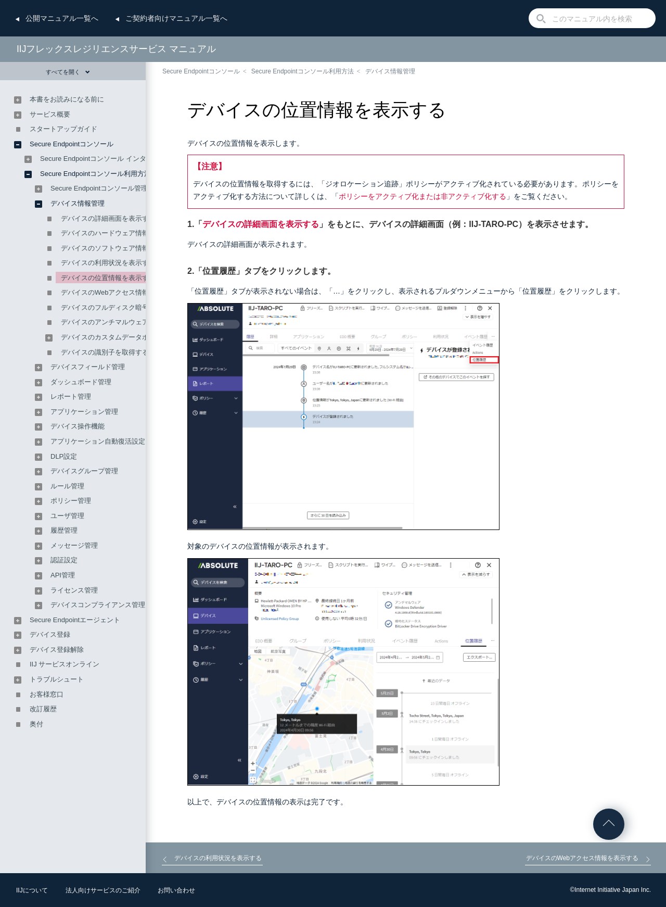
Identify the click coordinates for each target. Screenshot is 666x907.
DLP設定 (63, 456)
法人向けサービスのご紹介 (103, 890)
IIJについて (32, 890)
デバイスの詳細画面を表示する (260, 224)
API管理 (62, 575)
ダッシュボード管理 (80, 382)
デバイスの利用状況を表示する (108, 263)
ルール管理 (67, 486)
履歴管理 (64, 530)
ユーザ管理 (67, 516)
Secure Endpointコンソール (201, 71)
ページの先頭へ (608, 824)
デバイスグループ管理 (84, 471)
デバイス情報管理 (390, 71)
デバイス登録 (50, 634)
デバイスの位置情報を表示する (108, 278)
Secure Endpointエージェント (75, 620)
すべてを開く (68, 72)
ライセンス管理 (74, 590)
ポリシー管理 (70, 501)
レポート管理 (70, 396)
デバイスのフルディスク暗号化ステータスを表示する (142, 307)
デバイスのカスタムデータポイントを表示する (132, 337)
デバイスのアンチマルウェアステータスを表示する (138, 322)
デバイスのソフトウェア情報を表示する (122, 248)
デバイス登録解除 (57, 649)
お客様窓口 (46, 694)
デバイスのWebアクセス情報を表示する (122, 292)
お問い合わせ (176, 890)
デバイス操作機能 (77, 426)
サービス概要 (50, 114)
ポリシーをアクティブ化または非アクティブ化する (422, 196)
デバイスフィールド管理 (87, 367)
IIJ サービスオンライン (64, 664)
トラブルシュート (57, 679)
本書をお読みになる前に (67, 99)
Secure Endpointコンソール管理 (99, 188)
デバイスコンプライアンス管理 (97, 605)
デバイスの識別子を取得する (105, 352)
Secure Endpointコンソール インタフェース (106, 158)
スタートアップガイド (63, 129)
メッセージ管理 (74, 545)
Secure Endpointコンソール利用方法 (302, 71)
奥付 (36, 724)
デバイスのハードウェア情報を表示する (122, 233)
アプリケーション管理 (84, 411)
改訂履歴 (43, 709)
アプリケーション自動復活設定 (97, 441)
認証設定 (64, 560)
